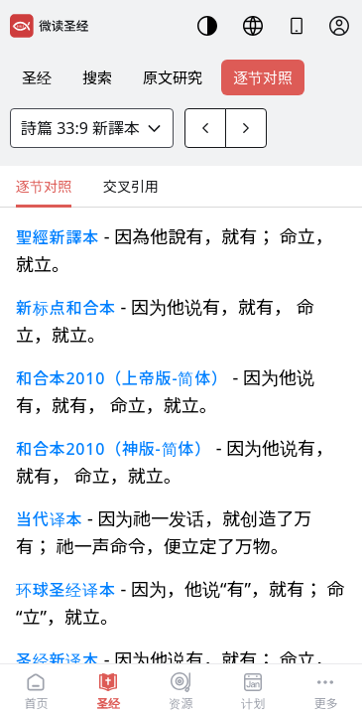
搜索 (97, 77)
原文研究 (172, 77)
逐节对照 (263, 77)
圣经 (37, 77)
